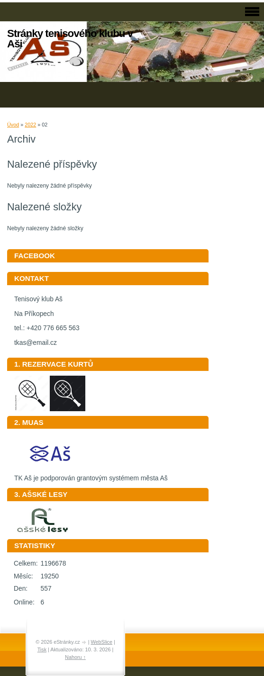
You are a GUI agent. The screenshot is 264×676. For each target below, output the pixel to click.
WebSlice (101, 642)
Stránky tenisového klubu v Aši (70, 38)
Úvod (13, 124)
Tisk (41, 649)
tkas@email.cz (35, 342)
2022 (30, 124)
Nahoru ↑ (75, 657)
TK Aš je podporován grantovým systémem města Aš (91, 475)
